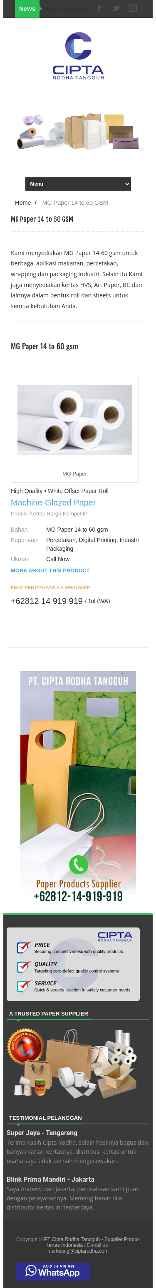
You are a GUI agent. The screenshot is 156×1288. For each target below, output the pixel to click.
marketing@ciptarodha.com (78, 1251)
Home (23, 202)
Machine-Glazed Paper (53, 502)
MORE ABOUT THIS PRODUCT (50, 570)
